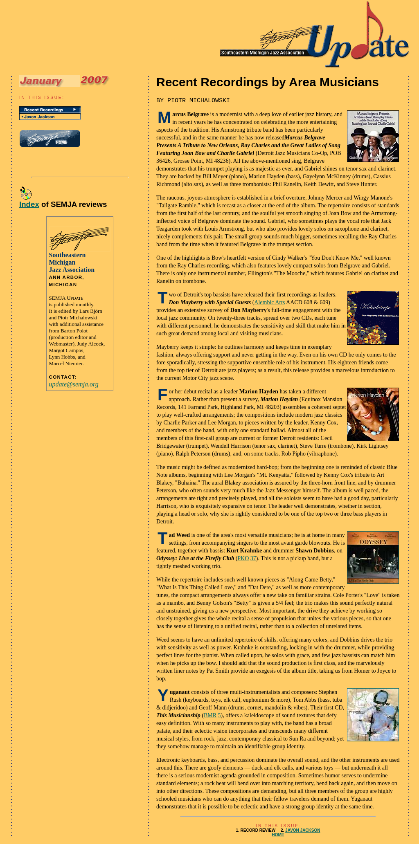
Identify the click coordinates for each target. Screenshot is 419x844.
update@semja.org (74, 384)
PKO (243, 558)
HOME (278, 835)
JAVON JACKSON (302, 830)
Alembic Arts (269, 302)
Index (29, 204)
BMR (210, 715)
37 (253, 558)
